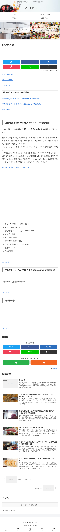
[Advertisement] (30, 52)
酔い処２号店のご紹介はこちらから (15, 167)
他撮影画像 (6, 109)
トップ (5, 337)
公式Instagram (7, 74)
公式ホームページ (9, 85)
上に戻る (5, 262)
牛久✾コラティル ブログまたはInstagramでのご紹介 (22, 104)
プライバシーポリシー (30, 526)
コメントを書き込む (30, 505)
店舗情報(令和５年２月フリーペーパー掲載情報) (20, 99)
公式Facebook (7, 80)
